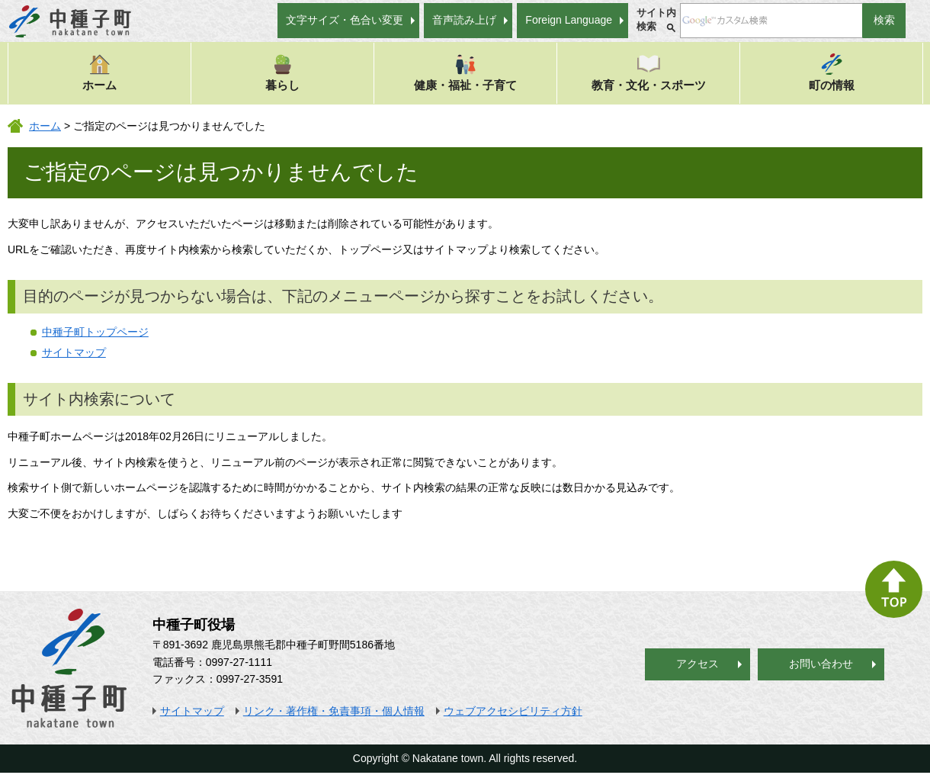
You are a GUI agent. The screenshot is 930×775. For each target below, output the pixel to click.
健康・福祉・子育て (465, 72)
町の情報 (832, 72)
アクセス (697, 664)
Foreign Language (568, 20)
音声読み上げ (464, 20)
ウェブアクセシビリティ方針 (513, 711)
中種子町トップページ (95, 332)
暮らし (282, 72)
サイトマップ (74, 352)
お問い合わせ (821, 664)
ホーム (99, 72)
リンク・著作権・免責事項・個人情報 (334, 711)
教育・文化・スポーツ (649, 72)
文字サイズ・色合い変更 (344, 20)
